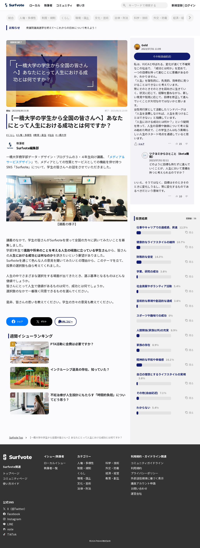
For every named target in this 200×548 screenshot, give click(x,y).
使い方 (80, 5)
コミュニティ (64, 5)
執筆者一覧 (51, 468)
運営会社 (136, 493)
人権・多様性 (28, 18)
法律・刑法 (121, 18)
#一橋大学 (60, 135)
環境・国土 (82, 18)
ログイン (190, 5)
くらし (65, 18)
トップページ (11, 473)
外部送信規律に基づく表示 (147, 478)
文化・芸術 (102, 18)
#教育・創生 (39, 135)
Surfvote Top (16, 437)
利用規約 (136, 468)
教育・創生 (112, 478)
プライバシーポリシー (144, 473)
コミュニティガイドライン (147, 463)
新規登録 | (178, 5)
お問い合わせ (139, 488)
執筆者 (48, 5)
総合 (11, 18)
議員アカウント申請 (143, 483)
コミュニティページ (15, 478)
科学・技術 (141, 18)
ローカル (34, 5)
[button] (183, 234)
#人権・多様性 (24, 135)
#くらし (10, 135)
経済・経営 (180, 18)
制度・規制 (48, 18)
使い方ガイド (11, 484)
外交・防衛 (160, 18)
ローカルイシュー (55, 463)
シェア (141, 143)
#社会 (51, 135)
